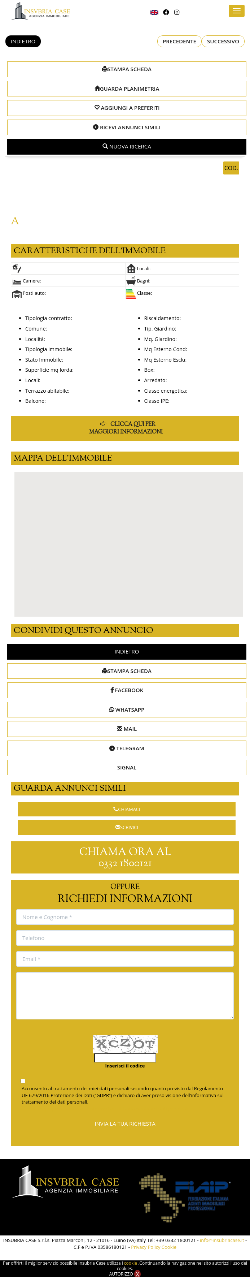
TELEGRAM (126, 748)
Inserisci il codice (125, 1065)
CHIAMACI (126, 809)
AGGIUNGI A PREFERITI (127, 107)
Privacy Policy (145, 1247)
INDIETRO (23, 41)
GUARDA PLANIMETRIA (127, 88)
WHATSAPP (126, 709)
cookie (131, 1263)
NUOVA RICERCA (126, 146)
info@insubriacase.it (222, 1240)
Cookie (169, 1247)
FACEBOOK (127, 690)
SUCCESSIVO (223, 41)
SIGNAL (127, 767)
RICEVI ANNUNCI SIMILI (127, 127)
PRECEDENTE (179, 41)
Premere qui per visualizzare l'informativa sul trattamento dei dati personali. (106, 1108)
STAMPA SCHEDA (127, 69)
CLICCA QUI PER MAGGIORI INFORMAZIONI (126, 428)
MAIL (127, 728)
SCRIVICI (126, 827)
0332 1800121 (125, 863)
